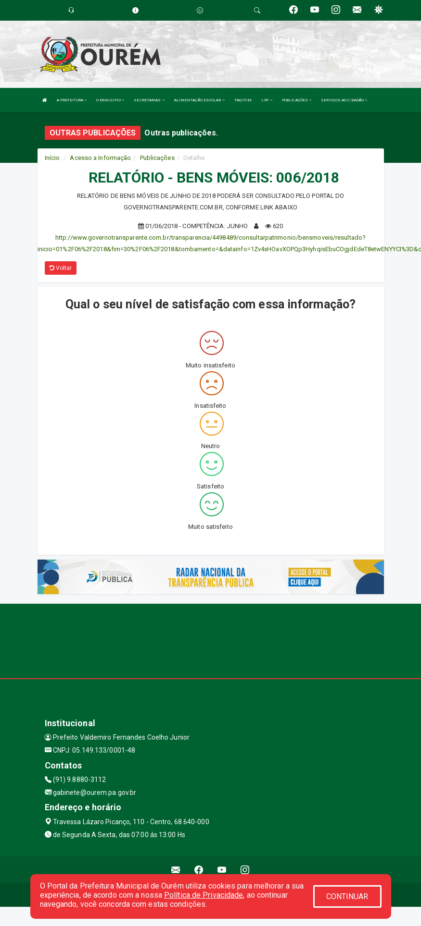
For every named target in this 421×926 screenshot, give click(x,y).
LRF (266, 100)
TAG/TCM (243, 100)
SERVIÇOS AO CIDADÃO (344, 100)
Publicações (157, 157)
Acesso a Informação (100, 157)
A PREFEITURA (72, 100)
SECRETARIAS (149, 100)
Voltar (61, 268)
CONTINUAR (347, 896)
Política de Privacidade (203, 895)
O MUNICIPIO (110, 100)
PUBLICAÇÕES (296, 100)
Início (52, 157)
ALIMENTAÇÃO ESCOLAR (199, 100)
